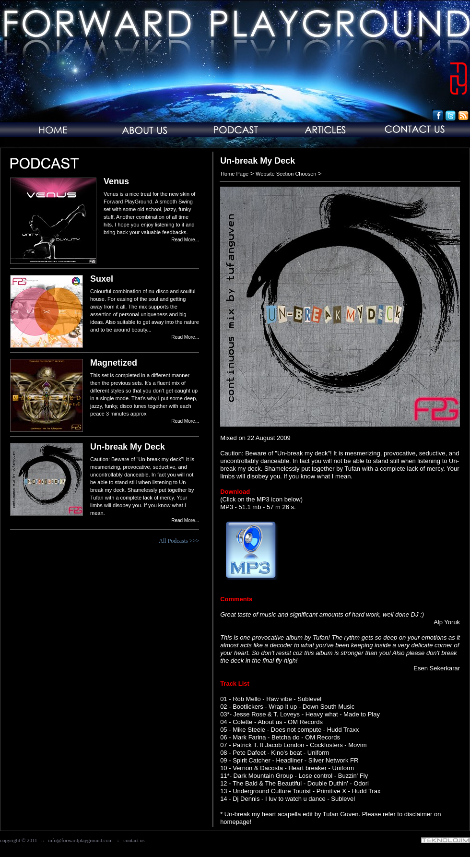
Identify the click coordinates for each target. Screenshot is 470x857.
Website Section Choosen (286, 174)
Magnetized (113, 363)
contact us (133, 840)
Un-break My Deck (127, 447)
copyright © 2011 (18, 840)
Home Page (234, 174)
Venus (116, 181)
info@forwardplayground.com (80, 840)
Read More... (185, 239)
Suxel (101, 279)
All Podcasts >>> (179, 540)
